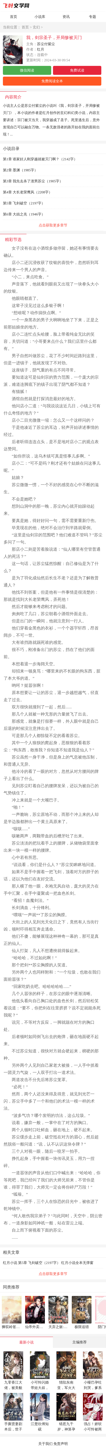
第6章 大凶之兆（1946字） (24, 214)
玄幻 (36, 27)
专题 (92, 17)
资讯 (66, 17)
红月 (40, 49)
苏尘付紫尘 (46, 44)
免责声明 (60, 1444)
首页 (13, 17)
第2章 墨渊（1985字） (20, 170)
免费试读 (77, 70)
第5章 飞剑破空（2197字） (24, 203)
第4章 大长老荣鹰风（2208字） (27, 192)
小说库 (40, 17)
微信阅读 (27, 70)
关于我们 (45, 1444)
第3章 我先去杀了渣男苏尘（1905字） (33, 181)
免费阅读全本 (52, 81)
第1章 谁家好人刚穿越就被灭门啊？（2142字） (40, 159)
